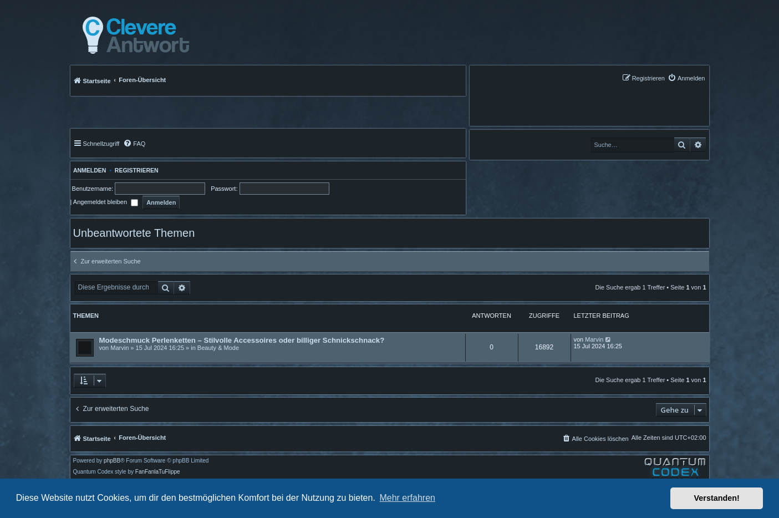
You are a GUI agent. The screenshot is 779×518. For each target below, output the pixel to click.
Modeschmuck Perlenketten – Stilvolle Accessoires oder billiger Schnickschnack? (242, 340)
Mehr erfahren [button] (407, 497)
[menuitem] (686, 78)
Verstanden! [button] (717, 498)
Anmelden (88, 170)
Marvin (119, 347)
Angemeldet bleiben (105, 202)
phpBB (112, 461)
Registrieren (137, 170)
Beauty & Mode (218, 347)
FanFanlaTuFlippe (157, 472)
